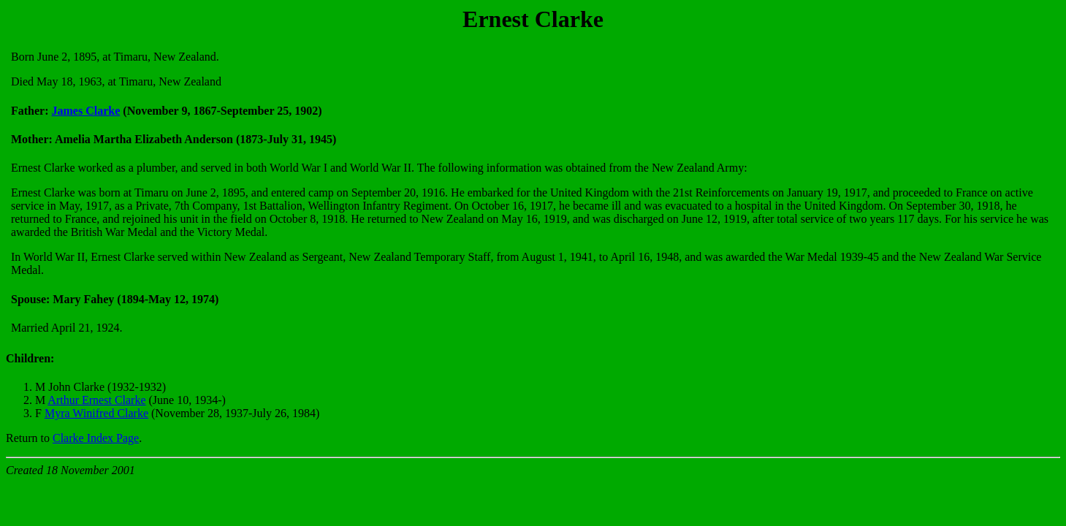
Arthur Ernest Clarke (96, 400)
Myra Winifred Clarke (96, 413)
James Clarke (86, 110)
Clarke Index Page (96, 438)
